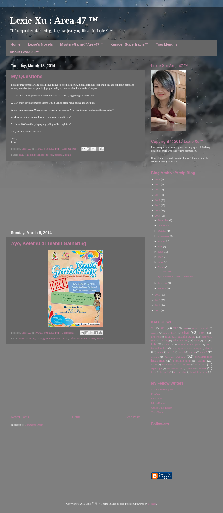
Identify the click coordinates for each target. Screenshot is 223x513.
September (164, 236)
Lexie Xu (27, 148)
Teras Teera (157, 412)
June (160, 251)
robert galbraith (168, 364)
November (164, 225)
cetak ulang (169, 333)
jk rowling (164, 340)
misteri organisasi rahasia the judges (186, 348)
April (161, 262)
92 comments (69, 148)
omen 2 (170, 352)
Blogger (152, 503)
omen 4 (192, 352)
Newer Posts (20, 417)
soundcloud (185, 364)
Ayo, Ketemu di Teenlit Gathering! (49, 243)
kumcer (167, 344)
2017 (158, 200)
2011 (158, 305)
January (162, 288)
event (22, 338)
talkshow (90, 338)
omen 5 (203, 352)
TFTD (185, 328)
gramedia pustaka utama (55, 338)
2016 (158, 205)
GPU (39, 338)
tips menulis (179, 372)
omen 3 (181, 352)
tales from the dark (174, 368)
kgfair (73, 338)
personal (58, 154)
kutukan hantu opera (189, 344)
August (162, 241)
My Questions (26, 76)
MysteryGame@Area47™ (81, 44)
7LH (153, 328)
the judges (165, 372)
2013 (158, 295)
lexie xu (29, 154)
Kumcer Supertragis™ (129, 44)
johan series (180, 340)
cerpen (154, 333)
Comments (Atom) (34, 424)
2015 (158, 210)
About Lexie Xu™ (24, 52)
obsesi (208, 348)
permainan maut (181, 360)
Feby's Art (156, 394)
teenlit (68, 154)
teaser (202, 368)
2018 (158, 195)
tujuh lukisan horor (199, 372)
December (163, 220)
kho (205, 340)
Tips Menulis (167, 44)
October (162, 231)
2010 (158, 310)
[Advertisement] (76, 195)
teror (153, 372)
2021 (158, 179)
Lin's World (157, 398)
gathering (30, 338)
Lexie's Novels (40, 44)
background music (200, 328)
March (161, 267)
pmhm (201, 360)
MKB (175, 328)
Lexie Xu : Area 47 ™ (54, 20)
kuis (153, 344)
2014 (158, 215)
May (160, 256)
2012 (158, 300)
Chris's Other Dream (161, 407)
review (154, 364)
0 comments (68, 332)
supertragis (156, 368)
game (202, 332)
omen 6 (155, 357)
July (160, 246)
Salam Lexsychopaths (162, 389)
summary (200, 364)
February (163, 283)
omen (160, 352)
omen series (47, 154)
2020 (158, 184)
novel (37, 154)
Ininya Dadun (158, 403)
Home (16, 44)
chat (21, 154)
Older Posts (132, 417)
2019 (158, 189)
